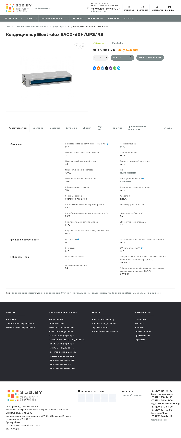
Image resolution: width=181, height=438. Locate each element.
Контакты (128, 18)
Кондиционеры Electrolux (123, 293)
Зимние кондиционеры (49, 293)
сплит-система (128, 172)
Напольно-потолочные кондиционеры (67, 340)
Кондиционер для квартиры (62, 368)
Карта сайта (141, 340)
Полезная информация (52, 18)
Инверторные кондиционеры (62, 352)
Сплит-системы (56, 323)
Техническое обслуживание (105, 332)
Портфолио (77, 18)
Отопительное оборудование (20, 323)
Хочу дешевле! (128, 50)
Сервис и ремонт (100, 328)
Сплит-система (68, 293)
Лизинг (87, 128)
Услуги (29, 18)
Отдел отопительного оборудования (162, 403)
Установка (71, 128)
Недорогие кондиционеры (61, 356)
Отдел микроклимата (161, 394)
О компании (113, 18)
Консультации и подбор (103, 319)
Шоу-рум (99, 128)
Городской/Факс (159, 413)
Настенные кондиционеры (61, 336)
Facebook (137, 395)
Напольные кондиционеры (61, 348)
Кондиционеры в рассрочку (24, 293)
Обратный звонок (99, 11)
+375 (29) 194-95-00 (161, 410)
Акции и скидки (95, 18)
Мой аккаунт (157, 8)
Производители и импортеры (137, 128)
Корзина (169, 8)
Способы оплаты (143, 332)
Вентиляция (11, 319)
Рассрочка (54, 128)
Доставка (38, 128)
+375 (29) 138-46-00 (104, 8)
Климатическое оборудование (20, 328)
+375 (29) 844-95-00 (161, 400)
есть (122, 146)
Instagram (126, 395)
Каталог (11, 18)
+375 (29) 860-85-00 (161, 407)
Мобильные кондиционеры (61, 332)
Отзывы (168, 128)
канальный (125, 181)
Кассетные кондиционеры (61, 328)
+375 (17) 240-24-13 (161, 416)
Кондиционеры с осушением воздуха (93, 293)
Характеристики (18, 128)
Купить (122, 57)
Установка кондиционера (104, 323)
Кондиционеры (56, 319)
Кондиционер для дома (60, 364)
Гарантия (117, 128)
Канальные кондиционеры (148, 293)
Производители (142, 336)
